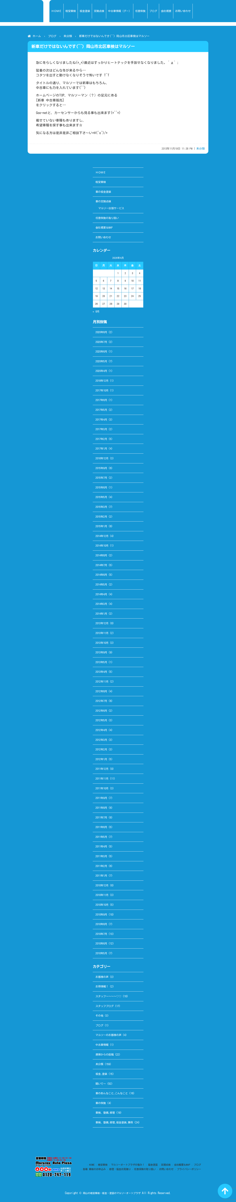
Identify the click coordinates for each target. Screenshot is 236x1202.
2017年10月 (102, 390)
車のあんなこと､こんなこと (112, 1093)
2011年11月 (102, 778)
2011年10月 (102, 788)
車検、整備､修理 (105, 1112)
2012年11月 (102, 681)
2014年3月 (101, 603)
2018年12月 (102, 380)
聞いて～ (101, 1083)
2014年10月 (102, 545)
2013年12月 (102, 623)
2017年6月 (101, 400)
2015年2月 (101, 516)
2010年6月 (101, 943)
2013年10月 (102, 642)
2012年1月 (101, 759)
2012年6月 (101, 710)
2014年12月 (102, 536)
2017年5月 (101, 409)
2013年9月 (101, 652)
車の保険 (101, 1103)
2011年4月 (101, 846)
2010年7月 (101, 933)
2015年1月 (101, 526)
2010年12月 (102, 885)
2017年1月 (101, 448)
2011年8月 (101, 807)
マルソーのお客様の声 (108, 1035)
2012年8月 (101, 691)
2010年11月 (102, 895)
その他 (99, 1015)
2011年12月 (102, 768)
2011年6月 (101, 827)
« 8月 (96, 311)
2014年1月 (101, 613)
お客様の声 (102, 976)
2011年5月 (101, 836)
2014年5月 (101, 584)
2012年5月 (101, 720)
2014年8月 (101, 555)
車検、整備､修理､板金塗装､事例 (114, 1122)
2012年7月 (101, 701)
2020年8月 (101, 332)
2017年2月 (101, 439)
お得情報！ (102, 986)
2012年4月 (101, 730)
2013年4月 (101, 671)
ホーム (37, 36)
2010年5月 (101, 953)
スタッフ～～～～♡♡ (108, 996)
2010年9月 (101, 914)
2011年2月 (101, 866)
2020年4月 (101, 370)
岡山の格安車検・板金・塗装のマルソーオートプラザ (111, 1192)
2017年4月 (101, 419)
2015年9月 (101, 468)
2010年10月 (102, 904)
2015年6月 (101, 487)
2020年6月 (101, 351)
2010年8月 (101, 924)
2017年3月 (101, 429)
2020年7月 (101, 342)
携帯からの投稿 (105, 1054)
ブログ (52, 36)
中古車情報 (102, 1044)
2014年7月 (101, 565)
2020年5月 (101, 361)
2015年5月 (101, 497)
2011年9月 (101, 798)
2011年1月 (101, 875)
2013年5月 (101, 662)
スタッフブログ (105, 1006)
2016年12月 (102, 458)
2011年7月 (101, 817)
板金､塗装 (101, 1074)
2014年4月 (101, 594)
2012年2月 (101, 749)
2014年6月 (101, 574)
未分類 (68, 36)
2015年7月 (101, 477)
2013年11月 (102, 633)
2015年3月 (101, 506)
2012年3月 (101, 739)
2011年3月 (101, 856)
